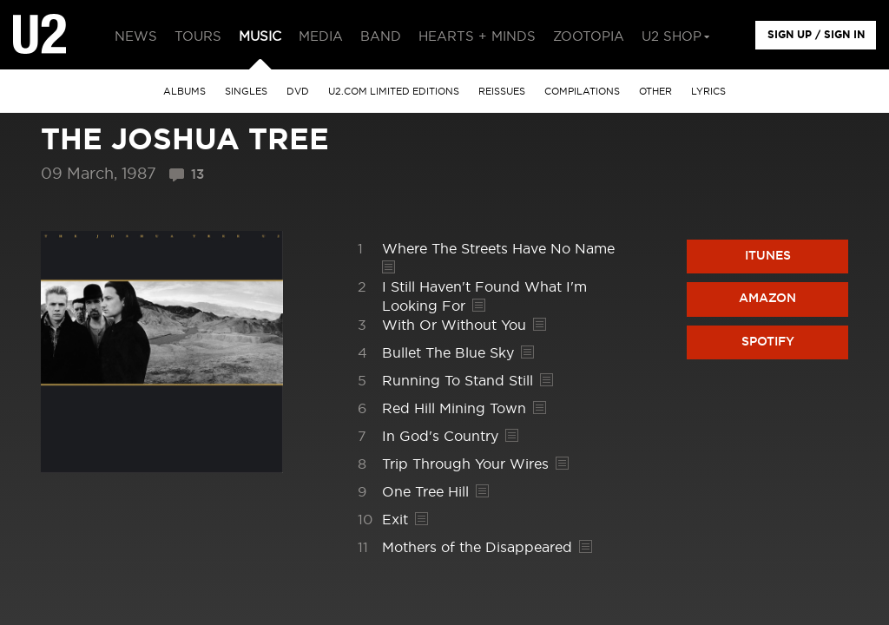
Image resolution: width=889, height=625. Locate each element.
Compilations (582, 91)
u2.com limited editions (393, 91)
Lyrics (708, 91)
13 (197, 174)
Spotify (767, 342)
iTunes (768, 256)
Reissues (501, 91)
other (655, 91)
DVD (297, 91)
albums (184, 91)
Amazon (767, 299)
